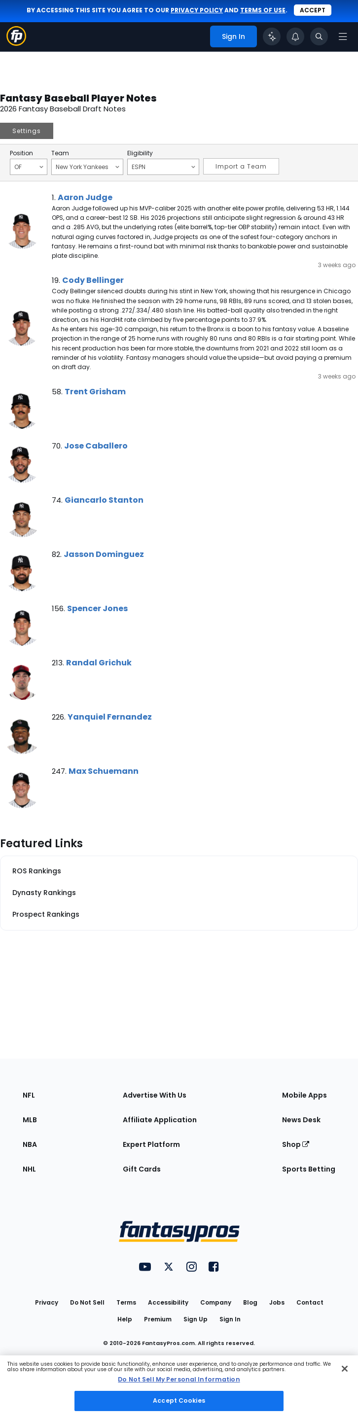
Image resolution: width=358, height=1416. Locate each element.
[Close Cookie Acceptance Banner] (344, 1368)
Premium (158, 1319)
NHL (29, 1169)
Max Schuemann (104, 771)
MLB (30, 1120)
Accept (312, 10)
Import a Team (241, 166)
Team (60, 153)
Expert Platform (151, 1144)
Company (215, 1302)
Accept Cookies (179, 1400)
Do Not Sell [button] (87, 1302)
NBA (30, 1144)
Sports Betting (308, 1169)
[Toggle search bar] (319, 36)
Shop (295, 1144)
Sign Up (195, 1319)
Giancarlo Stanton (104, 500)
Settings (26, 131)
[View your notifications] (295, 36)
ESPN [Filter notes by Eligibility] (163, 166)
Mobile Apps (304, 1095)
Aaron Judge (85, 197)
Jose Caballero (96, 445)
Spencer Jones (97, 608)
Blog (250, 1302)
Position (21, 153)
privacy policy (197, 10)
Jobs (277, 1302)
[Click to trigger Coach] (272, 36)
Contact (309, 1302)
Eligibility (140, 153)
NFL (29, 1095)
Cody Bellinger (93, 280)
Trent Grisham (95, 391)
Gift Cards (142, 1169)
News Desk (301, 1120)
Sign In (230, 1319)
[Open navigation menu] (343, 36)
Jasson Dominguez (104, 554)
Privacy (46, 1302)
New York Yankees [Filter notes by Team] (87, 166)
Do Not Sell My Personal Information (179, 1379)
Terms (126, 1302)
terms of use (263, 10)
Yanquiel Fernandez (110, 717)
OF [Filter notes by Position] (28, 166)
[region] (179, 1385)
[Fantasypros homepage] (16, 43)
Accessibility (168, 1302)
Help (124, 1319)
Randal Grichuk (99, 662)
